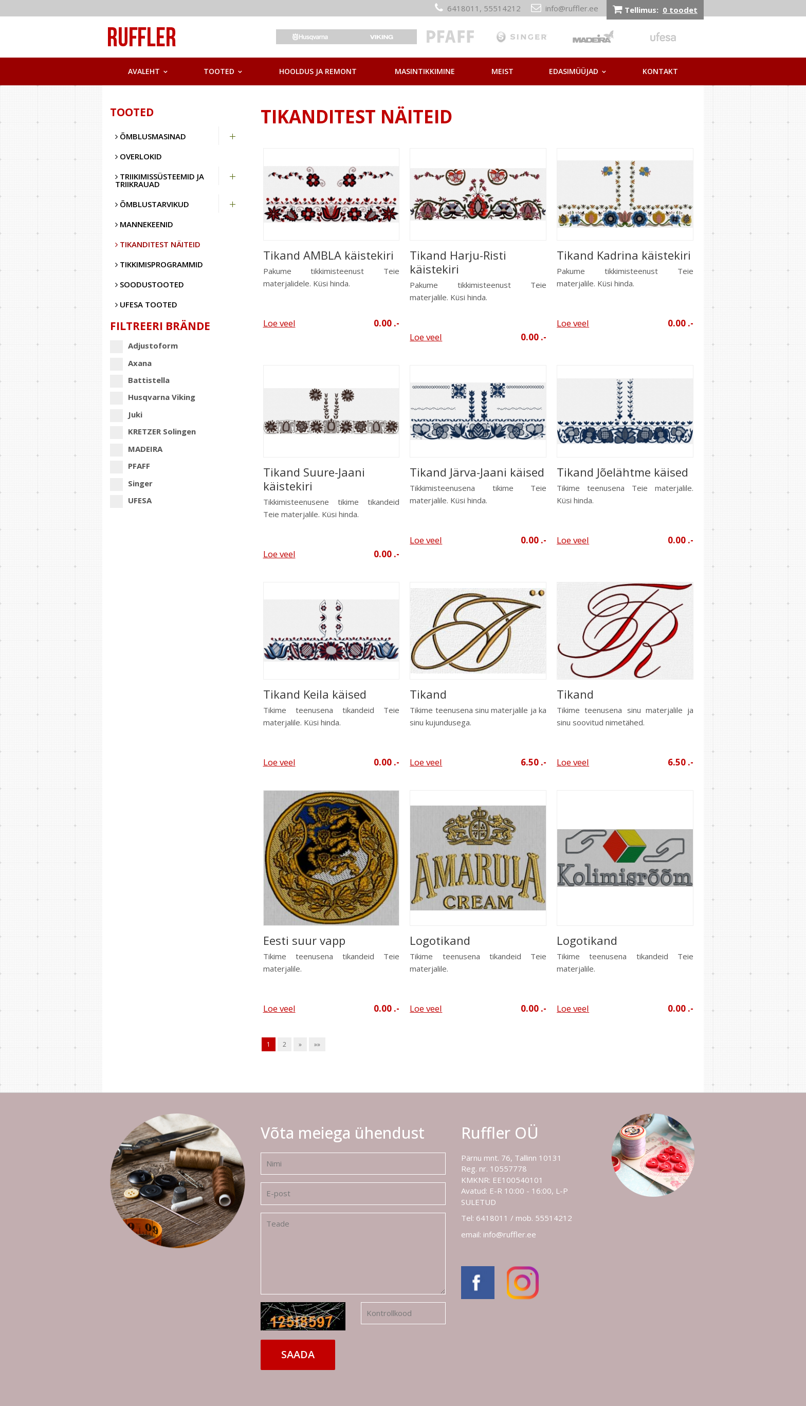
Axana (131, 363)
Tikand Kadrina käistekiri (624, 255)
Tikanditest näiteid (157, 244)
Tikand (428, 694)
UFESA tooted (146, 304)
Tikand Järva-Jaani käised (477, 472)
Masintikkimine (425, 71)
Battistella (140, 380)
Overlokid (138, 156)
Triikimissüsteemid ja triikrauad (159, 180)
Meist (502, 71)
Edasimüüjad (573, 71)
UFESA (131, 500)
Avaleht (144, 71)
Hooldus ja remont (318, 71)
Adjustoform (144, 345)
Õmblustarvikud (152, 204)
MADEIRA (136, 449)
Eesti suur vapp (304, 940)
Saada (298, 1354)
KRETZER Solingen (153, 431)
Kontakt (660, 71)
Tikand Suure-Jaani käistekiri (314, 479)
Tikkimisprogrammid (159, 264)
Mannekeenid (144, 224)
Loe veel (279, 323)
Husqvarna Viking (152, 397)
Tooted (219, 71)
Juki (126, 414)
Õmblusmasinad (150, 136)
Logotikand (440, 940)
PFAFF (130, 466)
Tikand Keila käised (315, 694)
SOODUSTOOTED (149, 284)
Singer (131, 483)
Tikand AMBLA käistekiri (328, 255)
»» (317, 1044)
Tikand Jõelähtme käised (622, 472)
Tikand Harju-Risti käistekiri (458, 262)
